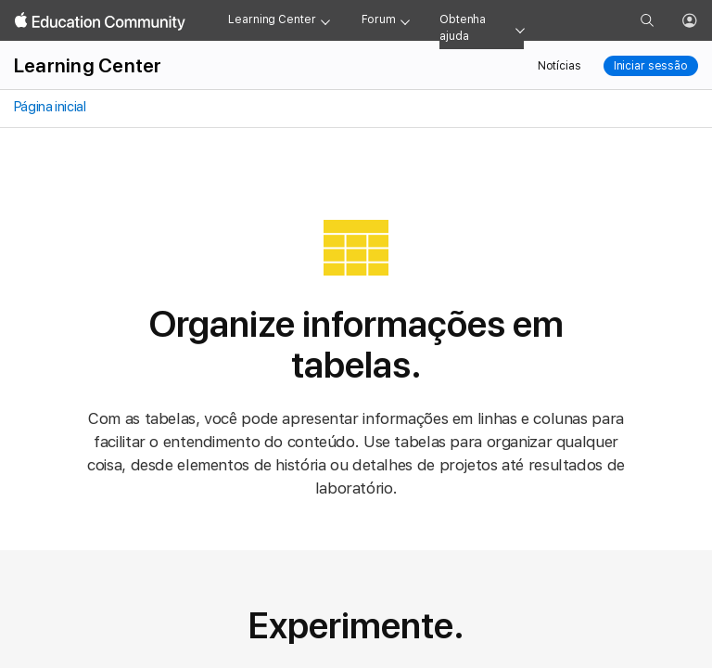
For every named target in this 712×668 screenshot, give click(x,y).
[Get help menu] (519, 28)
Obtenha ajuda (462, 28)
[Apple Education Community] (100, 21)
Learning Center (271, 19)
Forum (379, 19)
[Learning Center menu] (325, 20)
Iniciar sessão (651, 65)
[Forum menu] (405, 20)
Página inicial (48, 106)
